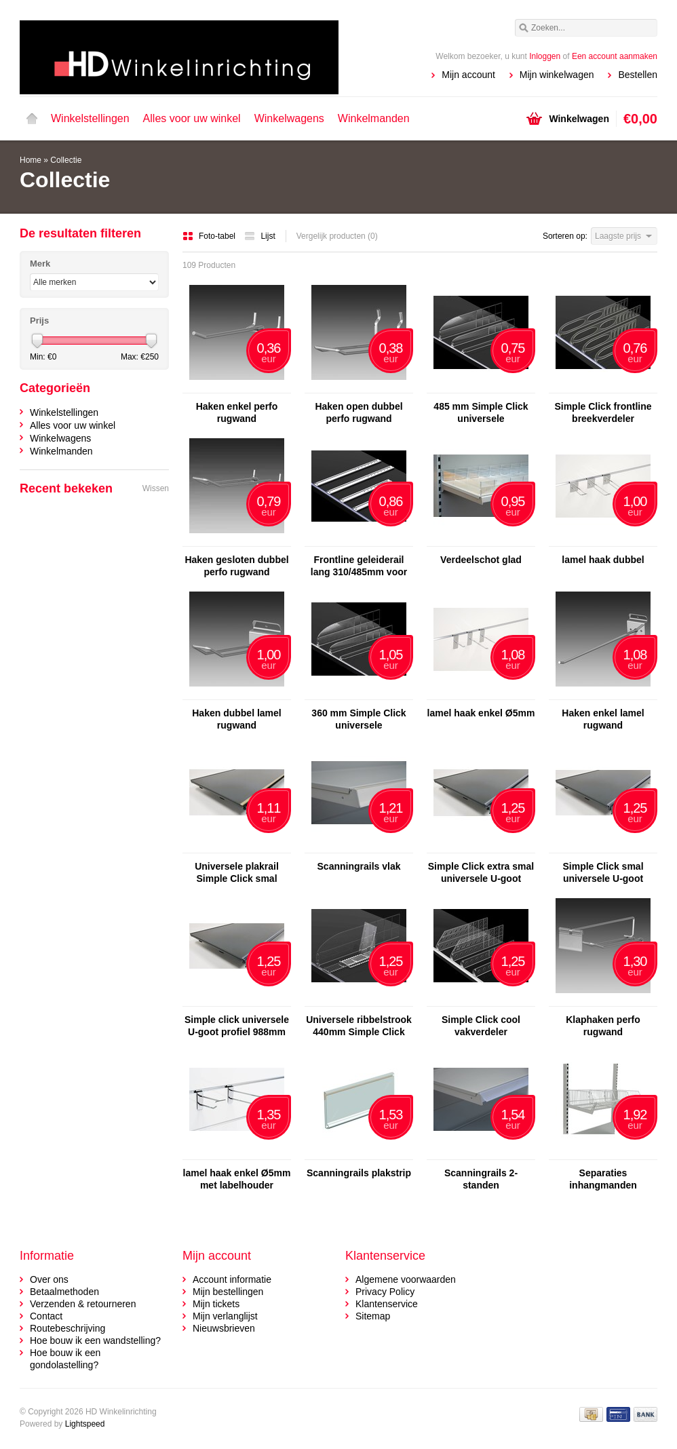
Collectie (65, 160)
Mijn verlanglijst (225, 1316)
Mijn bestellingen (228, 1291)
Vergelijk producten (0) (337, 236)
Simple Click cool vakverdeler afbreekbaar (481, 1026)
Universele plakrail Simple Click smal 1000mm (237, 873)
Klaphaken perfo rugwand (603, 1025)
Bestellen (637, 74)
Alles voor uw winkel (192, 118)
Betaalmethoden (64, 1291)
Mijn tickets (216, 1303)
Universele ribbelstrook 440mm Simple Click (359, 1025)
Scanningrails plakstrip (359, 1172)
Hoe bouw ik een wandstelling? (95, 1340)
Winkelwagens (289, 118)
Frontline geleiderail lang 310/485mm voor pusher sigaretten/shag (359, 566)
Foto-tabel (209, 236)
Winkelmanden (374, 118)
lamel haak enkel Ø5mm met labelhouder (237, 1179)
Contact (46, 1316)
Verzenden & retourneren (83, 1303)
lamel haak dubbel (603, 559)
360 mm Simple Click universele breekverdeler (358, 719)
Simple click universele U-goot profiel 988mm (237, 1025)
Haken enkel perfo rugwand (237, 412)
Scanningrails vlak (359, 866)
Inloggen (544, 56)
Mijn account (468, 74)
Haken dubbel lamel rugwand (236, 719)
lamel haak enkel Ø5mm (481, 713)
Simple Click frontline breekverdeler (602, 412)
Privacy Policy (384, 1291)
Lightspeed (85, 1424)
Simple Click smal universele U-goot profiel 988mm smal (603, 873)
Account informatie (232, 1279)
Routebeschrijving (67, 1328)
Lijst (259, 236)
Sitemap (372, 1316)
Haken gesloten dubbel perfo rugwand (236, 565)
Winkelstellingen (90, 118)
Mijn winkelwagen (557, 74)
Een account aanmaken (614, 56)
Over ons (49, 1279)
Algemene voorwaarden (405, 1279)
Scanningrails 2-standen (481, 1179)
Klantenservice (386, 1303)
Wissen (155, 488)
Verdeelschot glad (481, 559)
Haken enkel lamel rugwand (603, 719)
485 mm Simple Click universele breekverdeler (480, 413)
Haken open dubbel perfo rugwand (358, 412)
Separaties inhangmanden (603, 1179)
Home (32, 119)
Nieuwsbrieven (224, 1328)
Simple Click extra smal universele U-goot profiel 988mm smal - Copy (481, 873)
